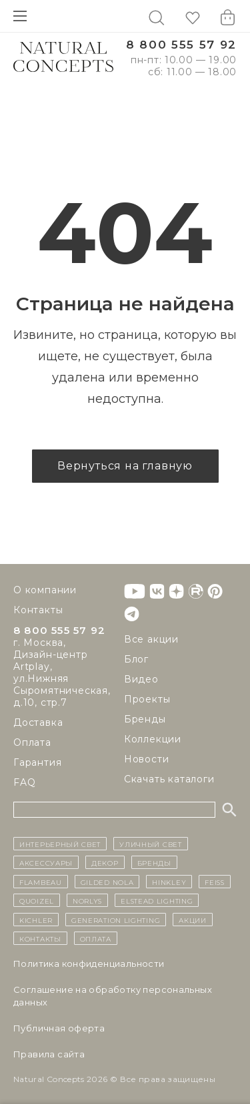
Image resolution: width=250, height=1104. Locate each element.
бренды (154, 862)
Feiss (215, 882)
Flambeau (40, 882)
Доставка (38, 722)
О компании (45, 590)
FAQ (24, 782)
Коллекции (152, 739)
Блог (136, 659)
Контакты (38, 610)
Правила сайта (49, 1054)
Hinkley (169, 882)
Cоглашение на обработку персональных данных (112, 995)
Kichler (36, 920)
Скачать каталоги (169, 779)
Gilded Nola (107, 882)
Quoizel (36, 900)
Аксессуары (46, 862)
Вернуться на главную (125, 465)
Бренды (145, 719)
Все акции (151, 639)
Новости (146, 759)
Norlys (87, 900)
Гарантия (37, 762)
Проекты (147, 699)
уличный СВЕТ (150, 844)
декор (105, 862)
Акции (193, 920)
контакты (40, 938)
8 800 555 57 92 (181, 45)
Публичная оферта (59, 1028)
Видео (141, 679)
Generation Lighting (115, 920)
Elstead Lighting (157, 900)
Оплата (32, 742)
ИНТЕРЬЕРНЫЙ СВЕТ (60, 844)
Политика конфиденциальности (89, 963)
